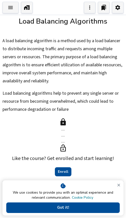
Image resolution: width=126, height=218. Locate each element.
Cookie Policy (82, 197)
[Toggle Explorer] (11, 7)
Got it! (63, 207)
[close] (118, 185)
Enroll (63, 171)
